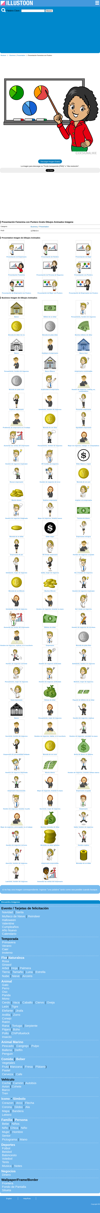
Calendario (9, 933)
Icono (5, 1098)
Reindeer (34, 916)
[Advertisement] (50, 31)
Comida (7, 1059)
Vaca (16, 1002)
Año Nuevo (9, 930)
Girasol (6, 964)
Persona (21, 1120)
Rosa (5, 961)
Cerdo (6, 1002)
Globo (19, 1107)
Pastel (6, 1070)
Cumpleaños (10, 927)
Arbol (5, 968)
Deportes (8, 1145)
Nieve (16, 976)
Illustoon (3, 55)
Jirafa (19, 1010)
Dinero (6, 1174)
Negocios (8, 1171)
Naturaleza (16, 957)
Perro (5, 988)
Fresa (29, 1066)
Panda (6, 995)
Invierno (7, 952)
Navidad (7, 912)
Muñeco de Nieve (13, 916)
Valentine (8, 923)
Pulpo (35, 1046)
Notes (18, 1166)
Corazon (7, 1103)
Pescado (8, 1046)
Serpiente (31, 1025)
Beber (20, 1059)
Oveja (51, 1002)
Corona (7, 1107)
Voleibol (7, 1158)
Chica (14, 1127)
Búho (16, 1029)
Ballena (7, 1050)
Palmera (25, 968)
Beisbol (7, 1151)
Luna (29, 972)
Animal (6, 981)
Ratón (6, 1022)
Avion (5, 1086)
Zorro (16, 1014)
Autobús (30, 1083)
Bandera (18, 1111)
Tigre (15, 1006)
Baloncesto (9, 1155)
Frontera (7, 1183)
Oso (4, 991)
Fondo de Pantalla (14, 1186)
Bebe (5, 1123)
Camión (18, 1083)
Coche (6, 1083)
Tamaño (18, 972)
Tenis (5, 1162)
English (9, 1199)
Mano (23, 1139)
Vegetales (8, 1062)
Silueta (6, 1190)
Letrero (6, 1114)
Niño (5, 1127)
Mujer (5, 1132)
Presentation (21, 55)
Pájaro (6, 1029)
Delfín (19, 1050)
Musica (6, 1166)
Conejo (6, 1018)
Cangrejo (22, 1046)
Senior (6, 1135)
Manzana (16, 1066)
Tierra (6, 972)
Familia (6, 1120)
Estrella (40, 972)
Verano (6, 945)
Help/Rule (27, 1199)
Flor (4, 957)
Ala (27, 1107)
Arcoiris (27, 976)
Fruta (5, 1066)
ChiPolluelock (21, 1033)
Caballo (27, 1002)
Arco (19, 1103)
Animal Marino (12, 1042)
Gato (5, 985)
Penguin (7, 1053)
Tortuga (17, 1025)
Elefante (7, 1010)
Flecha (29, 1103)
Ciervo (39, 1002)
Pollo (5, 1033)
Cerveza (7, 1074)
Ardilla (6, 1014)
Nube (5, 976)
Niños (15, 1123)
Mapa (5, 1111)
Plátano (40, 1066)
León (5, 1006)
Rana (5, 1025)
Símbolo (19, 1098)
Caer (5, 949)
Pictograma (9, 1139)
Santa (20, 912)
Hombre (17, 1132)
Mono (5, 998)
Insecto (7, 1037)
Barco (6, 1090)
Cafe (19, 1074)
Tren (5, 1093)
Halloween (9, 920)
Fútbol (6, 1148)
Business (12, 55)
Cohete (16, 1086)
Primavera (8, 942)
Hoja (14, 968)
